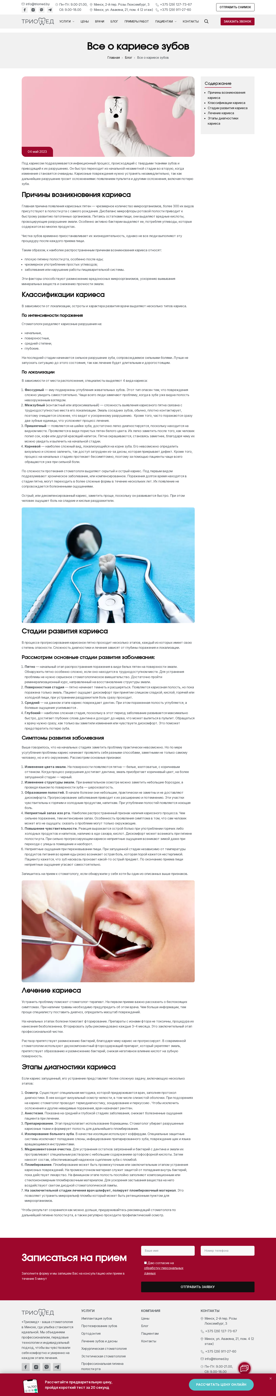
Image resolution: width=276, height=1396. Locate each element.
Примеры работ (137, 21)
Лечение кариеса (221, 113)
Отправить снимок (235, 7)
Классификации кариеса (226, 103)
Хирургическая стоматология (104, 1349)
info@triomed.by (38, 4)
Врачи (99, 21)
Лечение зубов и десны (99, 1341)
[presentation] (221, 1267)
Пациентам (165, 21)
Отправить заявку (198, 1287)
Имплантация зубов (96, 1318)
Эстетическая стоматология (103, 1356)
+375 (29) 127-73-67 (176, 4)
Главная (113, 57)
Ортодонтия (91, 1333)
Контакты (191, 21)
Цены (85, 21)
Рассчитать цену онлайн (221, 1385)
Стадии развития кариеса (227, 108)
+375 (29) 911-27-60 (175, 10)
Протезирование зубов (99, 1326)
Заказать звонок (237, 21)
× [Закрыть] (270, 1378)
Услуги (66, 21)
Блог (114, 21)
